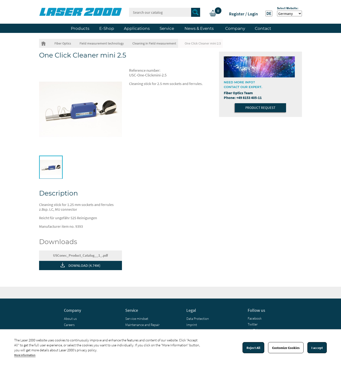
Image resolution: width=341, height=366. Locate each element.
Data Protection (197, 318)
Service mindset (136, 318)
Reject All (253, 348)
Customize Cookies (286, 348)
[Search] (164, 12)
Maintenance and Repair (142, 324)
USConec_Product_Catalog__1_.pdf (80, 255)
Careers (69, 324)
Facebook (255, 318)
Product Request (260, 107)
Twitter (253, 324)
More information (25, 355)
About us (70, 318)
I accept (317, 348)
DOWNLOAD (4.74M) (84, 265)
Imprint (191, 324)
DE (268, 13)
